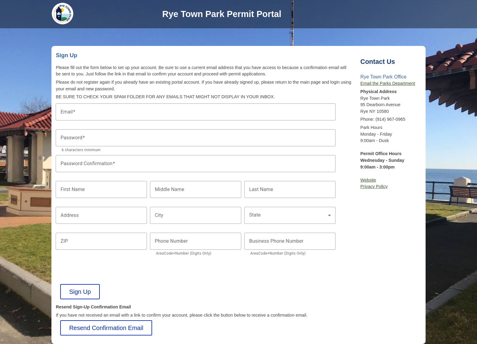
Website (368, 180)
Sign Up (80, 291)
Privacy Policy (374, 186)
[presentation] (102, 272)
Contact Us (377, 61)
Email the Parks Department (387, 83)
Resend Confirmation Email (106, 328)
